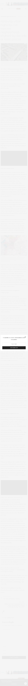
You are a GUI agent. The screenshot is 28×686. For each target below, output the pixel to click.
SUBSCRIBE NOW (14, 347)
